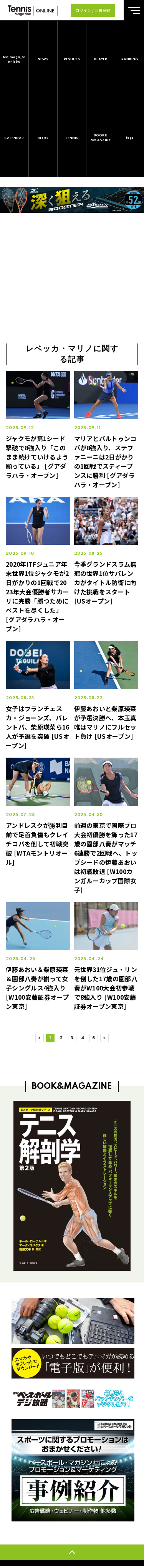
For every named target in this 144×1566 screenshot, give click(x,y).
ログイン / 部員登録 (93, 10)
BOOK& (100, 138)
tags (130, 137)
